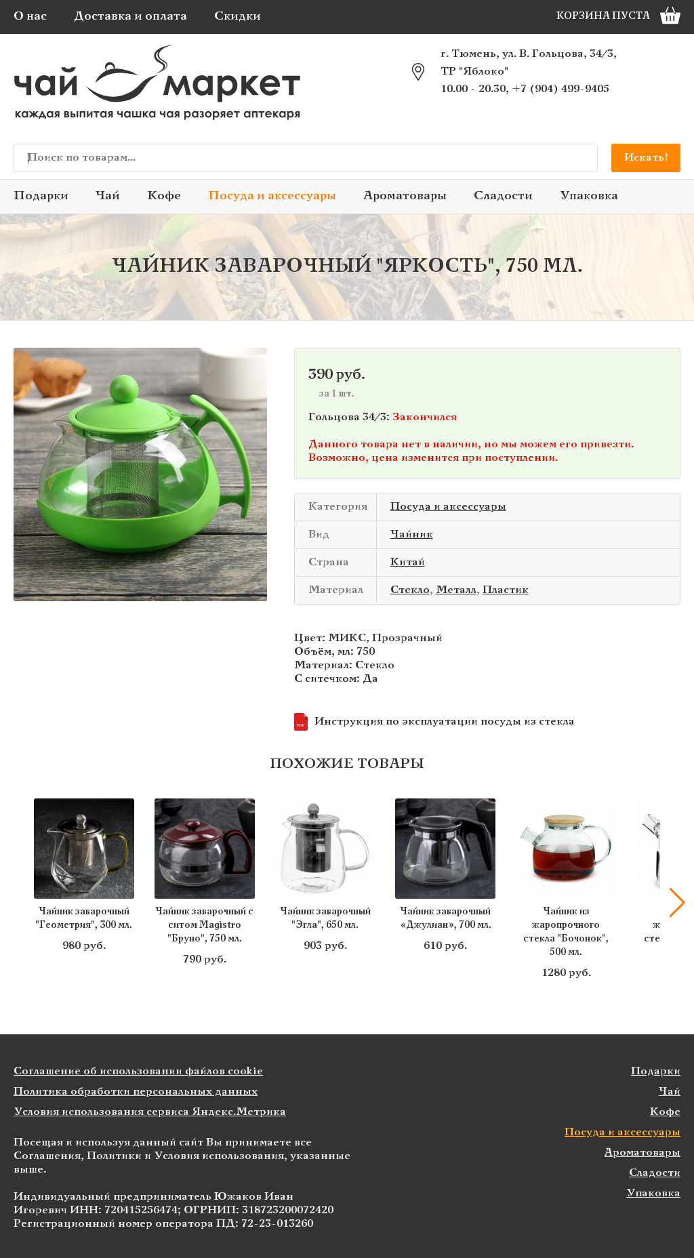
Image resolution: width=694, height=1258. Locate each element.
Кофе (164, 196)
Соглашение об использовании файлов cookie (138, 1071)
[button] (677, 902)
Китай (407, 562)
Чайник (411, 534)
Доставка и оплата (130, 16)
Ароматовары (405, 196)
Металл (456, 590)
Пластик (506, 590)
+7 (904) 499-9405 (560, 89)
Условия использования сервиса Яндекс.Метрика (150, 1112)
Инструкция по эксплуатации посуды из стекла (434, 722)
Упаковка (589, 196)
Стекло (410, 590)
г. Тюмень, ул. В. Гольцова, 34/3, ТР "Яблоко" (529, 63)
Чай (108, 196)
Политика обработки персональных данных (136, 1092)
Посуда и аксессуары (272, 196)
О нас (30, 16)
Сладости (503, 196)
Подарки (41, 196)
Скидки (237, 16)
